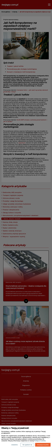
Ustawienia (14, 444)
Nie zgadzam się (27, 444)
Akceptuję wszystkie (43, 444)
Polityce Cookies (40, 441)
